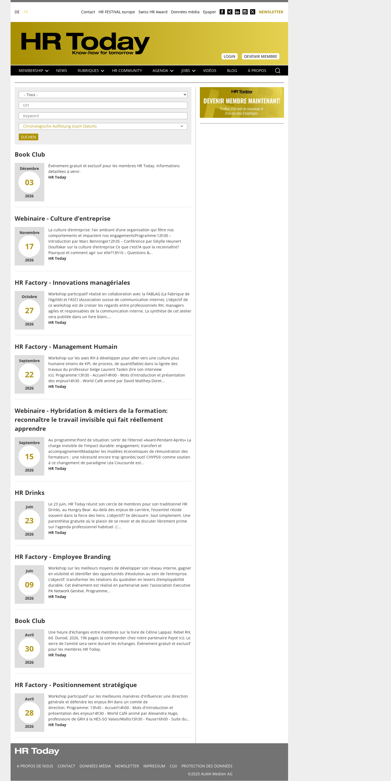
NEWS (61, 70)
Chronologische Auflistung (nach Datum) (59, 126)
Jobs (188, 70)
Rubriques (91, 70)
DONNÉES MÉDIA (95, 766)
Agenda (163, 70)
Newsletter (271, 11)
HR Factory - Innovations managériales (72, 282)
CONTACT (66, 766)
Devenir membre (260, 56)
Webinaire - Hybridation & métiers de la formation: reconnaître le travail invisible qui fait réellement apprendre (91, 419)
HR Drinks (30, 492)
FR (26, 11)
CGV (173, 766)
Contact (88, 11)
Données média (185, 11)
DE (17, 11)
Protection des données (206, 766)
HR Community (127, 70)
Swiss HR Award (153, 11)
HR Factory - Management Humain (66, 346)
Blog (232, 70)
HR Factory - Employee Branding (63, 556)
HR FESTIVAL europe (117, 11)
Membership (34, 70)
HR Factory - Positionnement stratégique (76, 685)
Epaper (209, 11)
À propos (257, 70)
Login (229, 56)
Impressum (154, 766)
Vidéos (209, 70)
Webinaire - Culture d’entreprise (63, 218)
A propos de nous (35, 766)
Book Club (30, 154)
